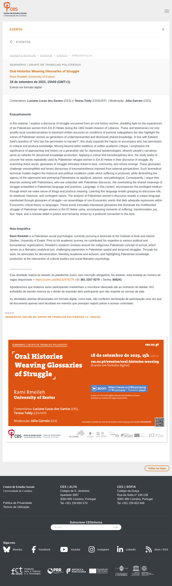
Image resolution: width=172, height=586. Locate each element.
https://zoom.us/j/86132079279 (54, 279)
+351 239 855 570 (76, 503)
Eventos (23, 42)
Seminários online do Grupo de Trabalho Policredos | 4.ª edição (53, 317)
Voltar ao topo (157, 468)
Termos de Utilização (16, 507)
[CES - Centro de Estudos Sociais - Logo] (15, 8)
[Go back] (11, 42)
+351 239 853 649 (132, 503)
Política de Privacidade (17, 502)
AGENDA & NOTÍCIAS (23, 55)
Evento (16, 29)
